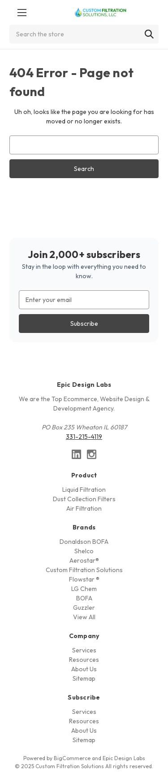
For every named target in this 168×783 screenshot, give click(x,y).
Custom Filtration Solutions (84, 570)
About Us (84, 669)
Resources (84, 660)
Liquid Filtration (84, 490)
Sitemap (84, 678)
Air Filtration (84, 508)
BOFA (84, 598)
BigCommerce (72, 758)
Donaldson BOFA (84, 542)
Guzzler (84, 608)
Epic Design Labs (124, 758)
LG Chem (84, 589)
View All (84, 617)
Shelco (84, 551)
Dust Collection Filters (84, 499)
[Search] (149, 34)
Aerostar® (84, 560)
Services (84, 650)
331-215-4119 (84, 437)
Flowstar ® (84, 579)
